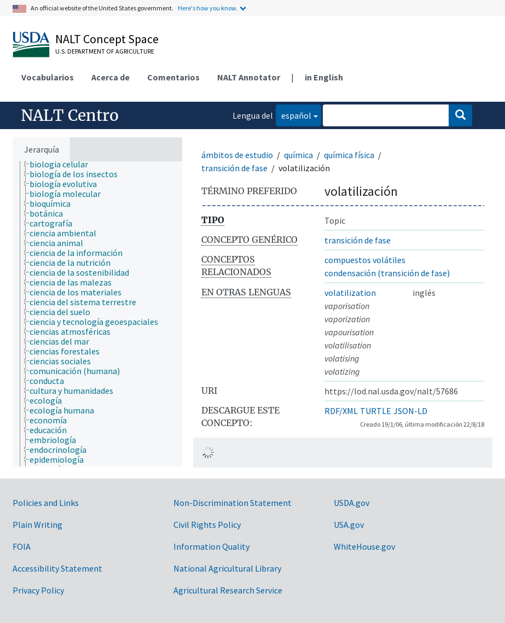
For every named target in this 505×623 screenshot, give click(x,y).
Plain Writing (37, 524)
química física (349, 154)
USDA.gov (351, 502)
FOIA (22, 546)
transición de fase (234, 167)
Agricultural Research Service (227, 590)
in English (324, 77)
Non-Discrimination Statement (232, 502)
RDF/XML (341, 410)
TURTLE (375, 410)
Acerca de (110, 77)
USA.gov (349, 524)
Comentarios (173, 77)
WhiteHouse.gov (364, 546)
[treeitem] (63, 164)
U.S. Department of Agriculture (104, 51)
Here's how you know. (208, 8)
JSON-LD (410, 410)
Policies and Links (46, 502)
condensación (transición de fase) (387, 272)
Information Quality (211, 546)
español (293, 114)
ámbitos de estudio (237, 154)
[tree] (97, 314)
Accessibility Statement (57, 568)
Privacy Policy (38, 590)
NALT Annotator (248, 77)
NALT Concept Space (107, 38)
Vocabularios (47, 77)
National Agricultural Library (227, 568)
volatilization (350, 292)
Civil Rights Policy (207, 524)
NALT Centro (70, 115)
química (298, 154)
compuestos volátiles (364, 259)
